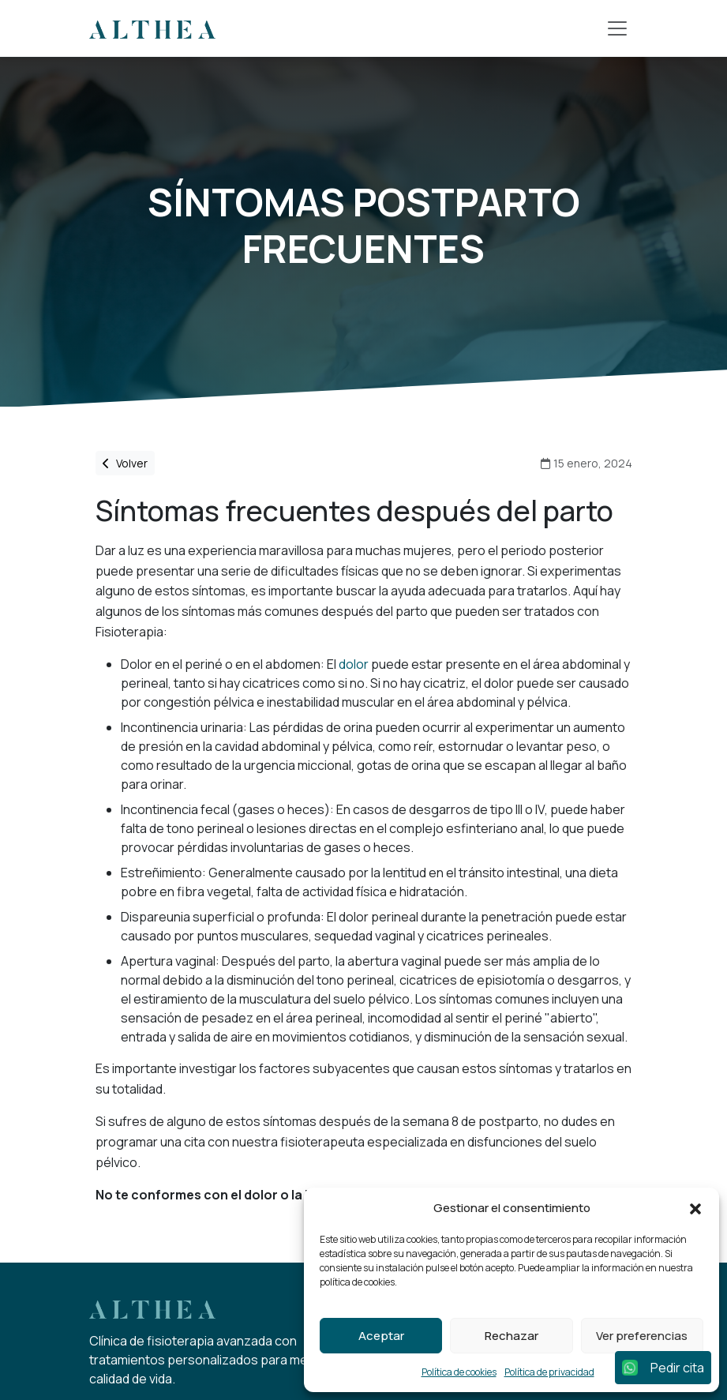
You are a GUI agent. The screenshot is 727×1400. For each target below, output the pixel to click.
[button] (695, 1208)
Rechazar (511, 1335)
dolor (354, 664)
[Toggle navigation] (617, 28)
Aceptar (381, 1335)
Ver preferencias (642, 1335)
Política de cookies (459, 1372)
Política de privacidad (549, 1372)
